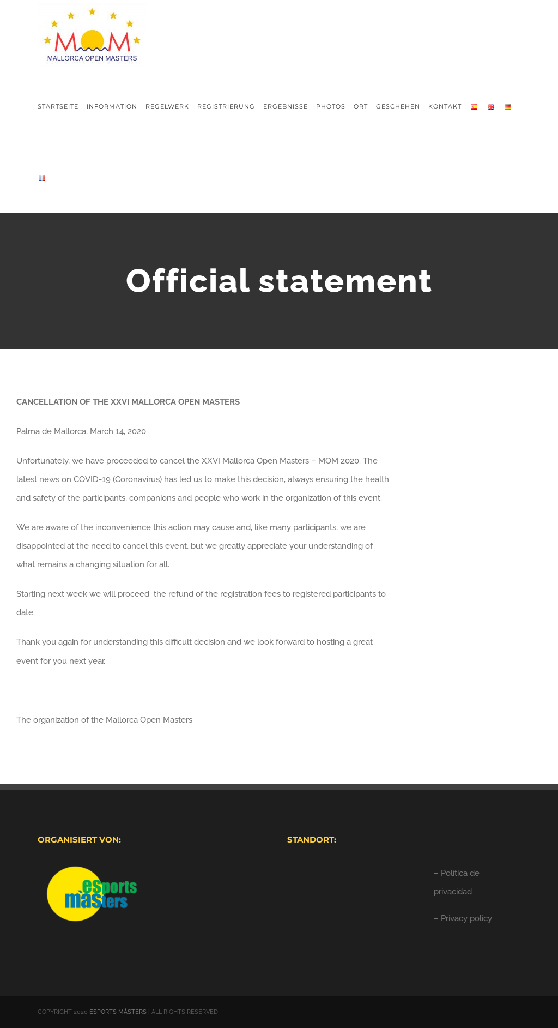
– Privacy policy (463, 918)
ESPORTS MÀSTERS (118, 1011)
